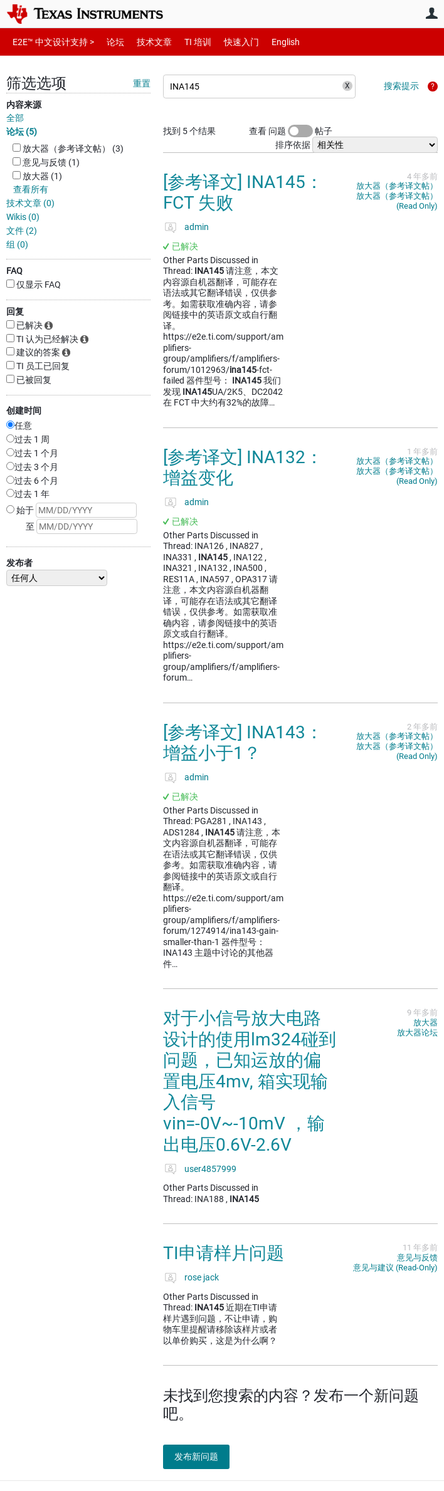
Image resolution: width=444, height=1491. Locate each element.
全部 (15, 118)
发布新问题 (204, 1457)
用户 (431, 13)
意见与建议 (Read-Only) (395, 1267)
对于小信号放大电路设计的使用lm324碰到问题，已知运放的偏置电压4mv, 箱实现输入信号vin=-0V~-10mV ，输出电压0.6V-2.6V (249, 1081)
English (270, 41)
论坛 (108, 41)
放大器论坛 (417, 1032)
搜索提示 (401, 86)
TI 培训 (187, 41)
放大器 (425, 1022)
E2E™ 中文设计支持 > (50, 41)
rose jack (201, 1277)
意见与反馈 (417, 1257)
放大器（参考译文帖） (397, 186)
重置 (142, 83)
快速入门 (229, 41)
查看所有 (30, 189)
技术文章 (145, 41)
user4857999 (210, 1169)
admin (196, 227)
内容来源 (23, 105)
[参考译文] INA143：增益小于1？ (243, 743)
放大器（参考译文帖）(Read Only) (397, 201)
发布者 (19, 563)
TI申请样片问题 (223, 1253)
